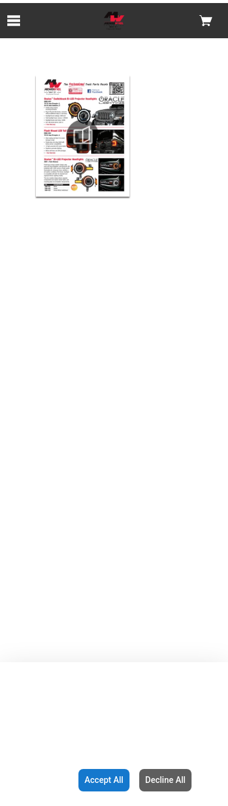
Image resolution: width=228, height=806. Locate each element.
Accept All (104, 780)
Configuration (37, 780)
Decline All (165, 780)
